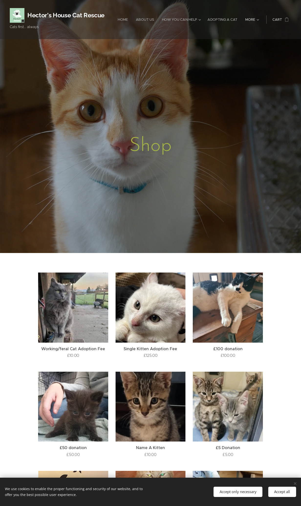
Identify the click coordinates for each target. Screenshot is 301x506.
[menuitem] (123, 19)
